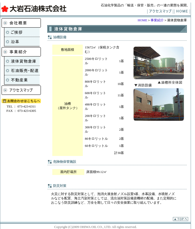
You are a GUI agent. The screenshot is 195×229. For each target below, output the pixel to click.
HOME (142, 20)
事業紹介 (157, 20)
